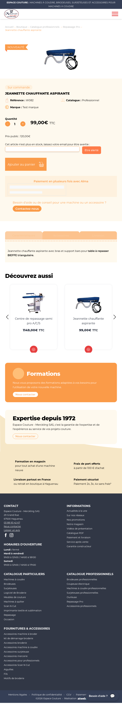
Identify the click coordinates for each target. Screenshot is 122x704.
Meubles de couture (15, 598)
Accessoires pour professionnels (21, 661)
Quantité (11, 120)
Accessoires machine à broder (20, 635)
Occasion (9, 620)
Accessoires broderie (15, 644)
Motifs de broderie (14, 679)
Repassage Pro (77, 27)
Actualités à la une (77, 511)
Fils (6, 675)
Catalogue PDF (75, 534)
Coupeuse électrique (78, 585)
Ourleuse (72, 598)
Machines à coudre (14, 580)
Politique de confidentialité (47, 695)
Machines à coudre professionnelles (86, 589)
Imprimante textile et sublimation (22, 611)
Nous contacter (25, 395)
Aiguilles (8, 670)
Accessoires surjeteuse (16, 652)
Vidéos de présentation (79, 529)
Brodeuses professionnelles (82, 580)
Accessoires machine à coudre (20, 648)
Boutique (23, 27)
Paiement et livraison (78, 538)
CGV (68, 695)
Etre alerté (91, 151)
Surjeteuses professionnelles (82, 593)
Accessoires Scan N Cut (17, 666)
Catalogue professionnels (48, 27)
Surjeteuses (10, 589)
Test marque (31, 108)
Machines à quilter (14, 602)
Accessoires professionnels (81, 607)
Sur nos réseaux (75, 516)
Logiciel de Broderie (15, 593)
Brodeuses (10, 585)
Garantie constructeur (79, 547)
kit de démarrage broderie (18, 639)
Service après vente (77, 542)
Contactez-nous (27, 210)
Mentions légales (17, 695)
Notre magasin (75, 525)
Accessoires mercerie (15, 657)
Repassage (10, 616)
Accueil (9, 27)
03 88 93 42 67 (12, 523)
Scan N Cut (10, 607)
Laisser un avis (12, 531)
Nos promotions (76, 520)
